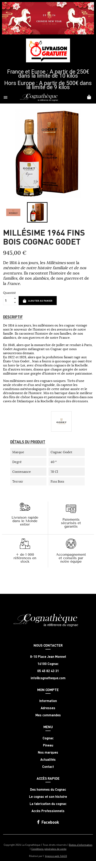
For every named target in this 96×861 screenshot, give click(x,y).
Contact (48, 767)
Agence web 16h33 (56, 856)
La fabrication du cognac (48, 804)
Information (48, 701)
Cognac (48, 738)
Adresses (48, 708)
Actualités (48, 759)
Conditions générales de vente (49, 848)
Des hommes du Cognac (48, 789)
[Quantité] (8, 300)
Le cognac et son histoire (48, 797)
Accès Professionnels (48, 811)
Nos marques (48, 752)
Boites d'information (80, 844)
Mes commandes (48, 715)
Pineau (48, 745)
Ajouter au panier (37, 301)
